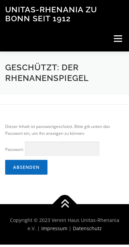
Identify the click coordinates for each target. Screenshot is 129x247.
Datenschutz (87, 228)
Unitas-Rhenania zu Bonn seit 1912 (51, 14)
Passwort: (52, 149)
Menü (117, 39)
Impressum (54, 228)
